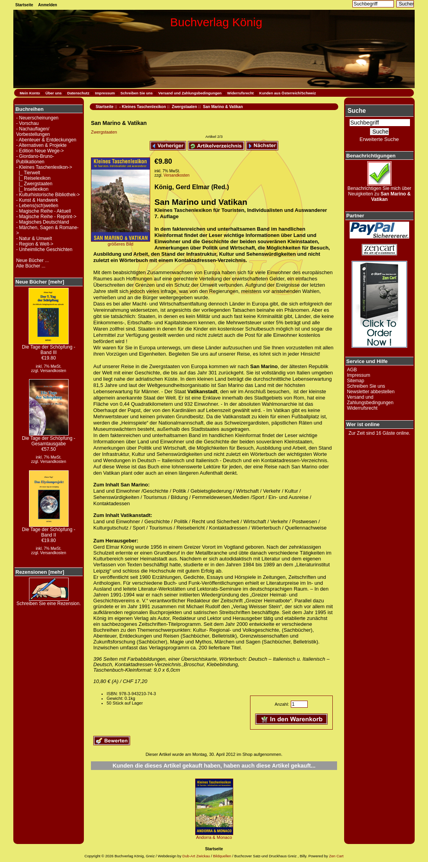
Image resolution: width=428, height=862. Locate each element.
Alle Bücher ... (30, 266)
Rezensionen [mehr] (40, 572)
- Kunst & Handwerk (37, 200)
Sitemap (355, 380)
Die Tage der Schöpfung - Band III (48, 347)
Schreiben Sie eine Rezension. (48, 601)
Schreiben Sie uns (136, 93)
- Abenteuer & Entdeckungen (46, 140)
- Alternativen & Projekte (41, 145)
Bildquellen (222, 856)
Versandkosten (53, 371)
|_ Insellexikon (32, 189)
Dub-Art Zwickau (195, 856)
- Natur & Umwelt (34, 238)
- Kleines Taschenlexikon (143, 107)
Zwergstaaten (184, 107)
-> (44, 167)
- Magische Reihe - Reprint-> (46, 216)
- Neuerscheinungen (37, 118)
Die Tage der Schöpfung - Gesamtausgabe (48, 438)
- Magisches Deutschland (42, 222)
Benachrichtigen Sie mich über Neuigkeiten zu (380, 191)
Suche (357, 110)
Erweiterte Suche (379, 139)
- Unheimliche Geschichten (44, 249)
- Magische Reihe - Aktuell (43, 211)
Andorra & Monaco (214, 837)
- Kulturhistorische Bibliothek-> (48, 194)
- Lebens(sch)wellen (37, 205)
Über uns (53, 93)
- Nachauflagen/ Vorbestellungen (33, 131)
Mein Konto (30, 93)
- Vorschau (27, 123)
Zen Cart (336, 856)
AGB (352, 369)
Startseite (24, 5)
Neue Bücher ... (32, 260)
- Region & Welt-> (34, 244)
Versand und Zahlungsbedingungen (190, 93)
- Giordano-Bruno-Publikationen (35, 159)
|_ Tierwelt (28, 172)
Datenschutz (78, 93)
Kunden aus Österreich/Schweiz (287, 93)
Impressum (105, 93)
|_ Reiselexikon (33, 178)
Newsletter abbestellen (370, 391)
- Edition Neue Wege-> (40, 151)
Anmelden (47, 5)
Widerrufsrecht (240, 93)
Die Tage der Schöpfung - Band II (48, 530)
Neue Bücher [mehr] (40, 282)
